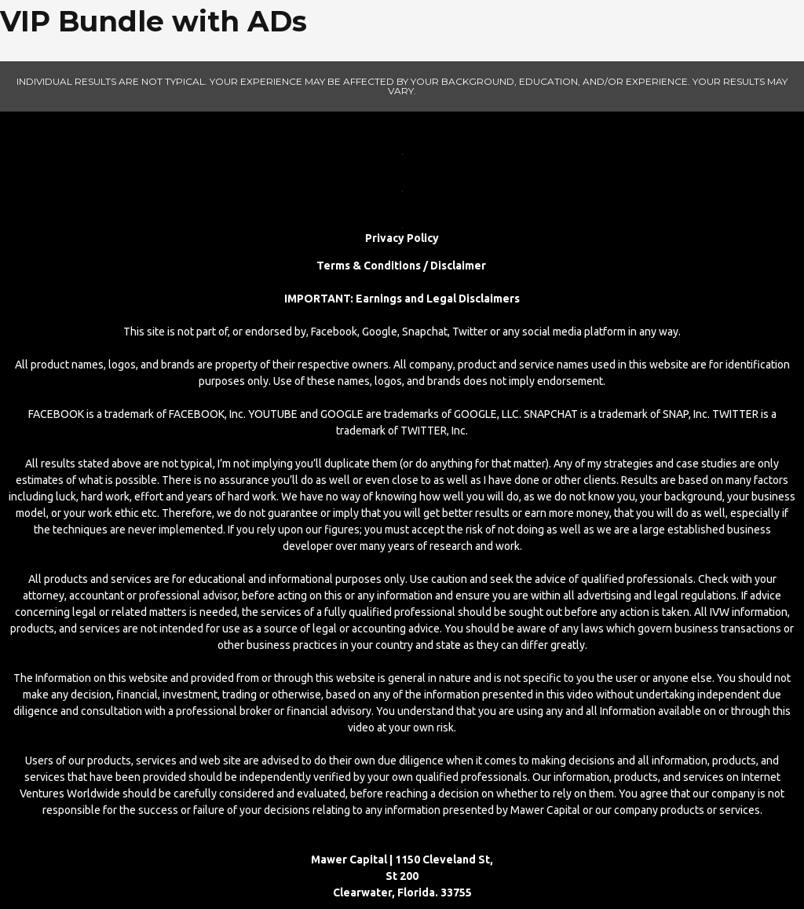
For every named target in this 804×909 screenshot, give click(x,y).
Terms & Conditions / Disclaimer (402, 265)
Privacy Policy (402, 238)
